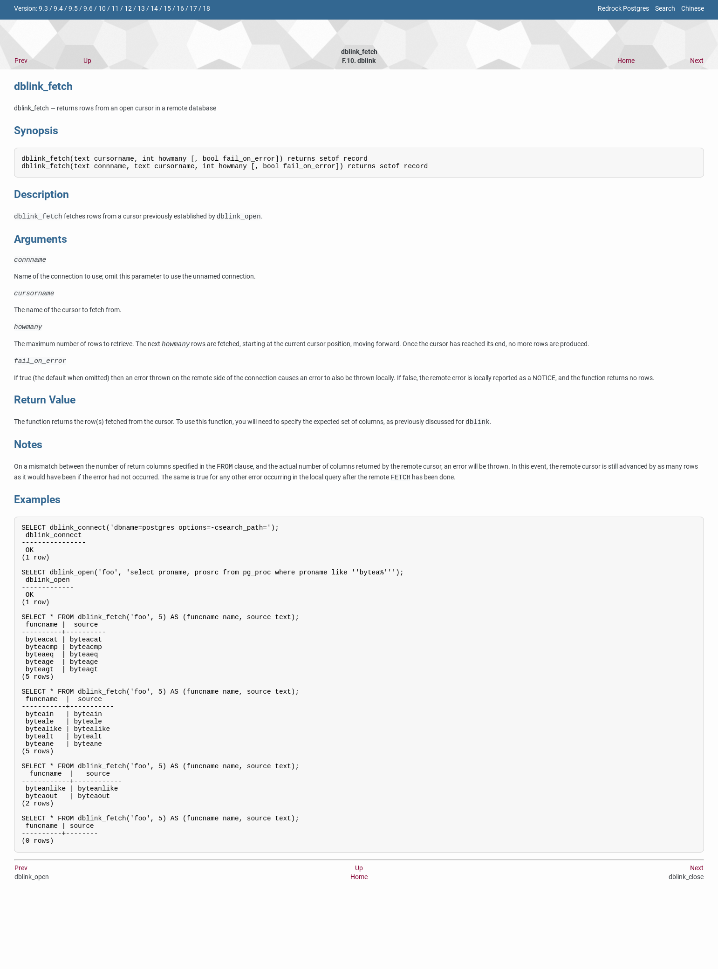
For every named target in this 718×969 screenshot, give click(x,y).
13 (141, 9)
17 (193, 9)
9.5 (73, 9)
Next (697, 61)
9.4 (58, 9)
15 (167, 9)
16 (180, 9)
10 (102, 9)
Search (665, 9)
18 (206, 9)
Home (626, 61)
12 (128, 9)
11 (115, 9)
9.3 (43, 9)
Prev (20, 61)
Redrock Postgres (623, 9)
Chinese (692, 9)
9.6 (88, 9)
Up (87, 61)
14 (154, 9)
